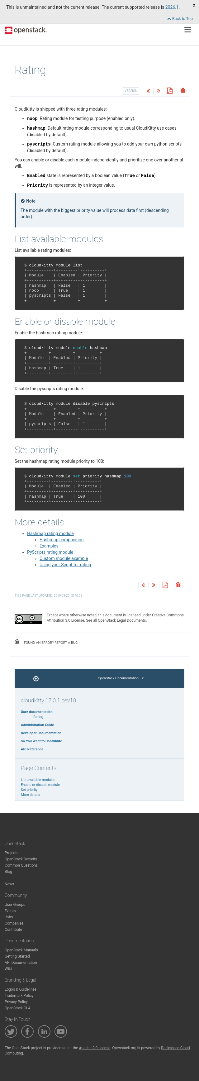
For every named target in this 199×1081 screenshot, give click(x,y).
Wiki (8, 969)
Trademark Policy (19, 995)
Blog (8, 871)
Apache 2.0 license (94, 1048)
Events (10, 911)
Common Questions (21, 865)
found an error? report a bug (46, 642)
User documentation (37, 712)
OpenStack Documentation (121, 678)
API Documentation (21, 962)
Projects (11, 853)
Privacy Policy (16, 1002)
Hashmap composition (62, 539)
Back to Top (180, 18)
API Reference (32, 749)
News (9, 884)
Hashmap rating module (50, 533)
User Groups (15, 904)
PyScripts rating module (50, 552)
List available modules (38, 780)
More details (30, 795)
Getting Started (17, 956)
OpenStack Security (21, 859)
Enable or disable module (40, 785)
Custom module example (64, 558)
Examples (49, 545)
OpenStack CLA (18, 1008)
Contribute (13, 929)
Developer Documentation (41, 733)
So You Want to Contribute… (43, 741)
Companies (14, 923)
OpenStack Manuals (21, 950)
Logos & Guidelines (20, 989)
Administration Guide (37, 725)
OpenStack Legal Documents (122, 620)
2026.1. (172, 7)
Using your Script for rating (65, 564)
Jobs (9, 917)
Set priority (29, 790)
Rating (38, 717)
